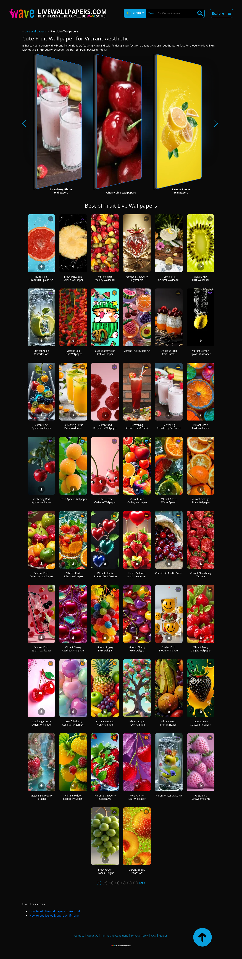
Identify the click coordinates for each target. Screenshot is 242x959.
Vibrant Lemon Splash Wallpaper (201, 352)
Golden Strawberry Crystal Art (137, 278)
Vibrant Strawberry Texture (200, 574)
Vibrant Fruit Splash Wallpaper (41, 426)
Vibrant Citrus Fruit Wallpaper (200, 426)
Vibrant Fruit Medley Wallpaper (105, 278)
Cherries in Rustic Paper (168, 573)
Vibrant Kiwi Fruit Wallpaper (200, 278)
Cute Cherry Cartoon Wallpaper (105, 500)
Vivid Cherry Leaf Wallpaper (137, 797)
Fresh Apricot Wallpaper (73, 499)
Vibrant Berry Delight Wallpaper (201, 649)
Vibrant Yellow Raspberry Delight (73, 797)
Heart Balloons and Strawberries (137, 574)
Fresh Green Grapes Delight (105, 871)
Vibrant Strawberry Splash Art (105, 797)
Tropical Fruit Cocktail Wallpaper (168, 278)
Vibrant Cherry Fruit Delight (137, 649)
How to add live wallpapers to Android (54, 911)
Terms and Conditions (114, 935)
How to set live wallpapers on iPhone (54, 915)
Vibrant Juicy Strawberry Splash (200, 723)
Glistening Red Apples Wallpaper (41, 500)
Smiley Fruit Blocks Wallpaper (169, 649)
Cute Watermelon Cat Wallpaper (105, 352)
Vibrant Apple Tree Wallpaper (137, 723)
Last (142, 883)
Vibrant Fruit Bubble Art (137, 350)
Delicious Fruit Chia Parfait (169, 352)
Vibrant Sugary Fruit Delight (105, 649)
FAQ (153, 935)
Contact (79, 935)
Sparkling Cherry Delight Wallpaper (41, 723)
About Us (92, 935)
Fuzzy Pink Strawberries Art (200, 797)
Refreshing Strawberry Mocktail (136, 426)
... (135, 883)
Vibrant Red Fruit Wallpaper (73, 352)
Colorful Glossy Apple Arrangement (73, 723)
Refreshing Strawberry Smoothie (169, 426)
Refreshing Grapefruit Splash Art (41, 278)
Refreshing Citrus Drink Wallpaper (73, 426)
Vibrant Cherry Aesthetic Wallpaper (73, 649)
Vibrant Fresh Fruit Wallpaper (168, 723)
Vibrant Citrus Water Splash (169, 500)
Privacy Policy (139, 935)
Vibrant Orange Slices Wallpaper (200, 500)
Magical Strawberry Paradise (41, 797)
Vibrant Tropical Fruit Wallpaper (105, 723)
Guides (163, 935)
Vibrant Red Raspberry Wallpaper (105, 426)
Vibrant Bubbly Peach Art (137, 871)
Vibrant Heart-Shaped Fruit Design (105, 574)
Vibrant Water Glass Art (169, 795)
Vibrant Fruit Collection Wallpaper (41, 574)
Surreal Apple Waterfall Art (41, 352)
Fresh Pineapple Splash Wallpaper (73, 278)
